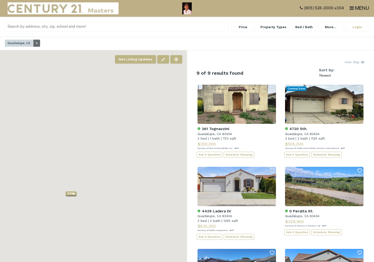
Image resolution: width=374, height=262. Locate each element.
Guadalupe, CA (23, 43)
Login (357, 27)
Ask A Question (209, 154)
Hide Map (354, 62)
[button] (71, 194)
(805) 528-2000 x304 (322, 8)
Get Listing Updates (135, 59)
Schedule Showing (239, 154)
